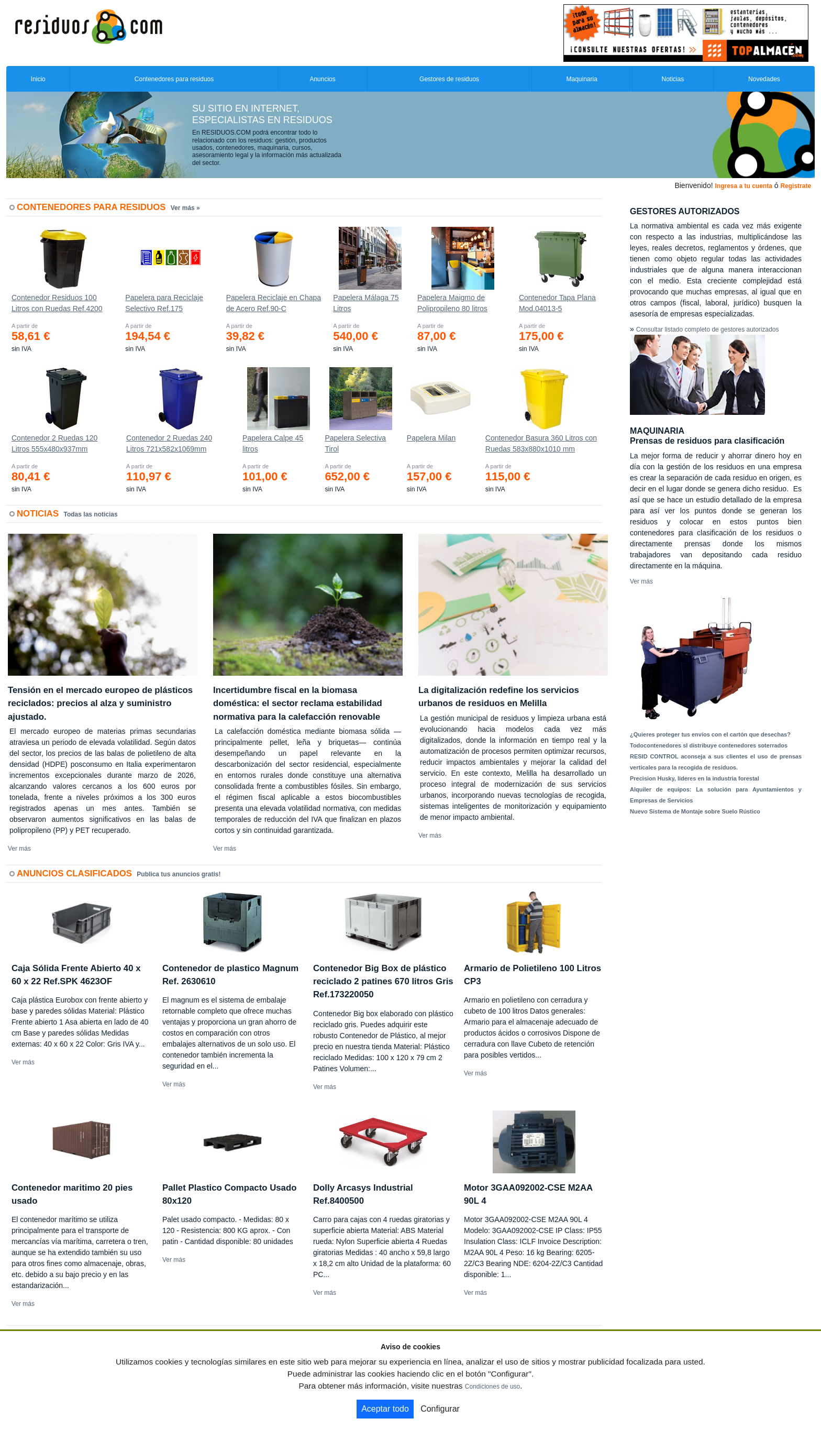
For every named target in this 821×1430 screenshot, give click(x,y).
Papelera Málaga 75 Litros (365, 303)
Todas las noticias (91, 514)
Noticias (673, 79)
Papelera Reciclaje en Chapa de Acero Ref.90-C (273, 303)
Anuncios (322, 79)
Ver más (19, 848)
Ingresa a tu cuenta (743, 186)
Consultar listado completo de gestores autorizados (707, 329)
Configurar (440, 1408)
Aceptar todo (385, 1408)
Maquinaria (582, 79)
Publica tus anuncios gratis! (178, 874)
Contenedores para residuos (174, 79)
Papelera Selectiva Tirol (355, 443)
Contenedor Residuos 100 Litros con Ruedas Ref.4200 (57, 303)
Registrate (795, 186)
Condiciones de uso (492, 1386)
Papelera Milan (431, 438)
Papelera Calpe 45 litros (272, 443)
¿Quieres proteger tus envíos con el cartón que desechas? (710, 734)
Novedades (764, 79)
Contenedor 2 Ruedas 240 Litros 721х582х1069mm (169, 443)
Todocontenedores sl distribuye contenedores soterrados (708, 745)
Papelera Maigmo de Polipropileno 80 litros (452, 303)
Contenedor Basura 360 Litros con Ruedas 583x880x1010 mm (541, 443)
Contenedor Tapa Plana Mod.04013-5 (557, 303)
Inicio (38, 79)
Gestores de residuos (449, 79)
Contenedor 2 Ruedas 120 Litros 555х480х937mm (54, 443)
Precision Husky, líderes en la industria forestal (694, 778)
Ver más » (185, 208)
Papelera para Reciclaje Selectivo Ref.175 (164, 303)
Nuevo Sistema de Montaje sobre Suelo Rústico (695, 811)
